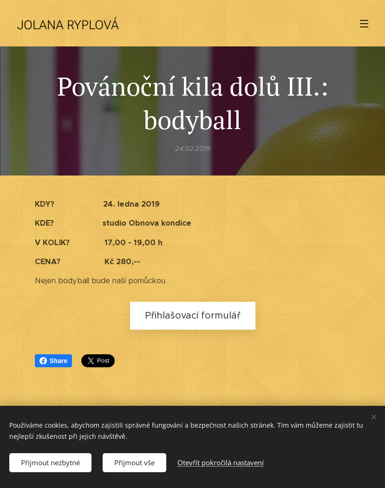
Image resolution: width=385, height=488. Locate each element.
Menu (364, 23)
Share (53, 360)
